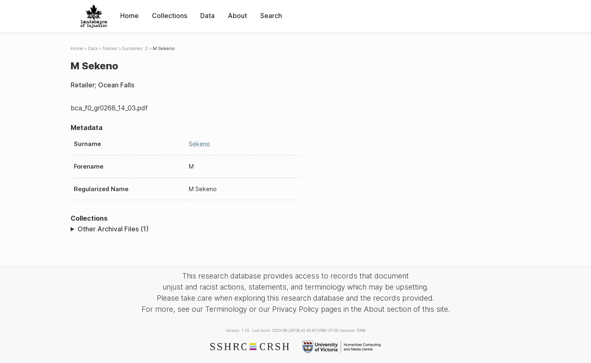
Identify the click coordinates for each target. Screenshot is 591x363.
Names (110, 48)
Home (129, 15)
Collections (169, 15)
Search (271, 15)
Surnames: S (135, 48)
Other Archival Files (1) (113, 229)
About (237, 15)
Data (207, 15)
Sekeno (199, 143)
